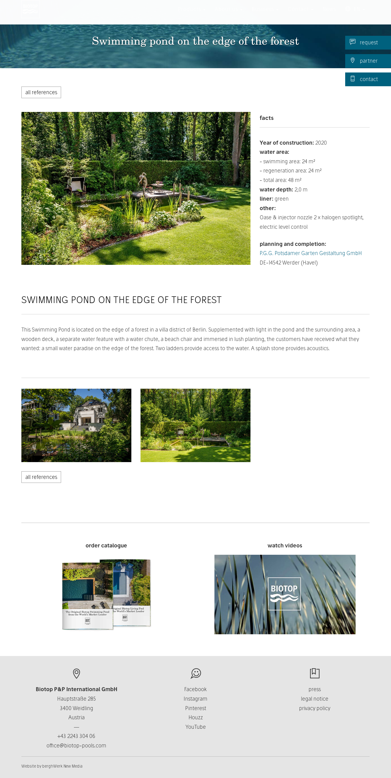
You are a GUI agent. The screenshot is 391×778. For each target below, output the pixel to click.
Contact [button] (300, 15)
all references (41, 92)
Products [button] (192, 15)
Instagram (195, 698)
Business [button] (265, 15)
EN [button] (355, 15)
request (364, 42)
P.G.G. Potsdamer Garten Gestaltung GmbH (311, 253)
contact (364, 79)
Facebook (195, 689)
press (315, 689)
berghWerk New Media (62, 766)
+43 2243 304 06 (76, 736)
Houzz (195, 717)
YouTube (195, 727)
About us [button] (229, 15)
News (329, 15)
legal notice (314, 698)
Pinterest (195, 708)
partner (364, 60)
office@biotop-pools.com (76, 745)
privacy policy (314, 708)
